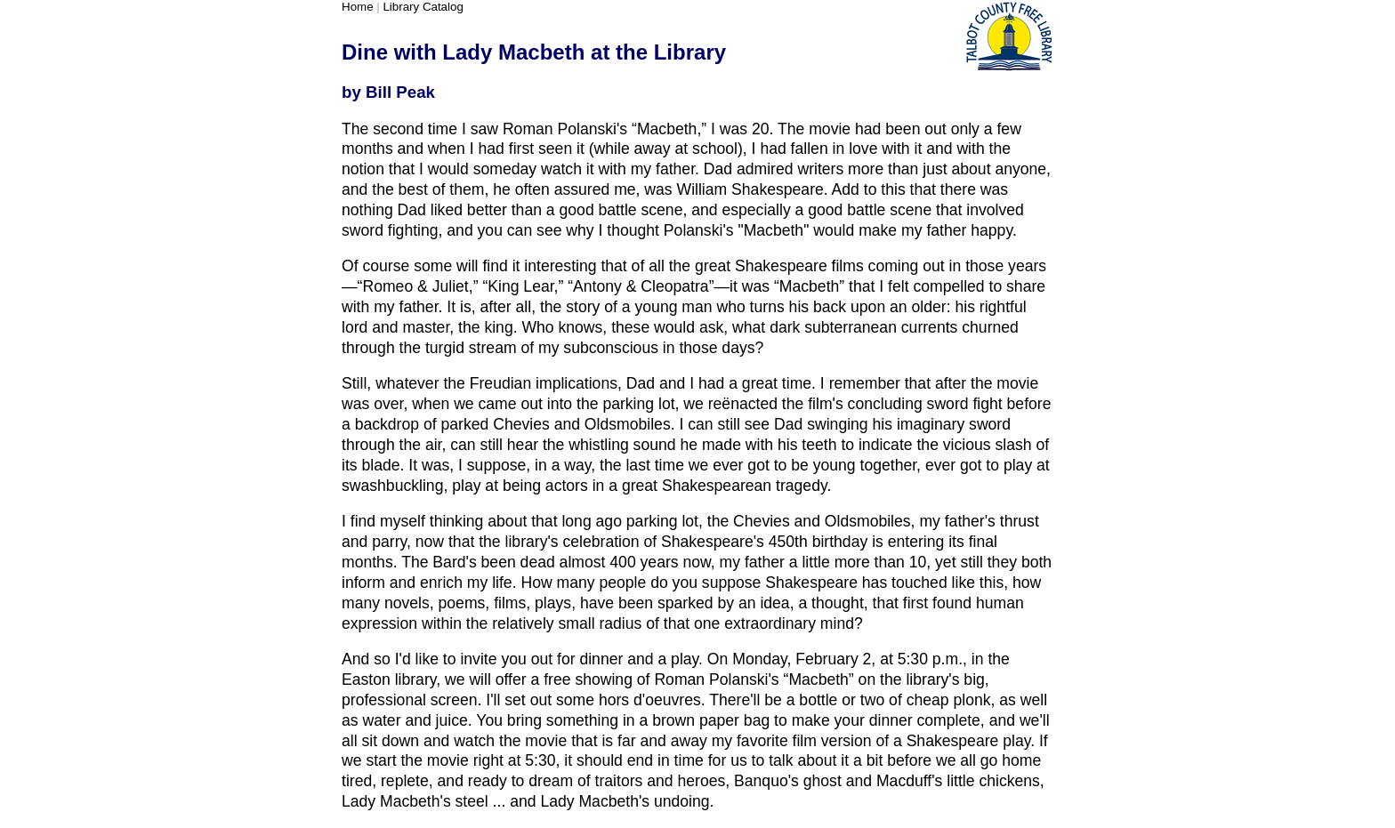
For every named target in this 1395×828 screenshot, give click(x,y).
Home (358, 6)
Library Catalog (423, 6)
